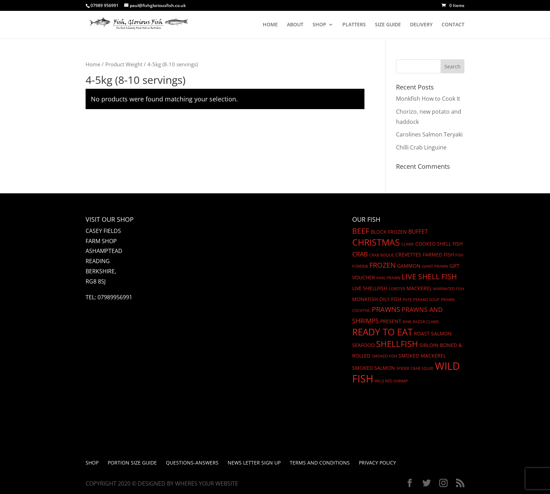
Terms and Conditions (320, 462)
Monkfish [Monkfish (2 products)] (365, 299)
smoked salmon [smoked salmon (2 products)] (373, 368)
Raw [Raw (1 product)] (407, 321)
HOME (270, 25)
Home (93, 64)
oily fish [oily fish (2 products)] (390, 299)
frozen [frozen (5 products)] (382, 265)
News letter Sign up (254, 462)
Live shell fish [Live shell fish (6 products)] (429, 276)
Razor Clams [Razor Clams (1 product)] (425, 321)
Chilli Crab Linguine (421, 147)
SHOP (319, 25)
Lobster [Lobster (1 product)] (397, 288)
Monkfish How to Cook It (428, 98)
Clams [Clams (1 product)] (407, 244)
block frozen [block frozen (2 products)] (389, 231)
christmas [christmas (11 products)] (376, 242)
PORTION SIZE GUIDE (132, 462)
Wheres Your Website (206, 483)
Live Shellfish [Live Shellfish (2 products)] (369, 288)
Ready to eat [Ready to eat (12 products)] (382, 332)
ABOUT (295, 25)
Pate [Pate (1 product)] (407, 299)
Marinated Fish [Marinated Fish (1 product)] (448, 288)
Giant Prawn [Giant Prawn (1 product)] (435, 266)
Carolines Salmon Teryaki (429, 134)
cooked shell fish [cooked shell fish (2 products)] (439, 243)
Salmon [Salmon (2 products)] (441, 333)
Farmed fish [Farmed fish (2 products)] (438, 254)
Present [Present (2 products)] (390, 321)
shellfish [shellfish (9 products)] (397, 343)
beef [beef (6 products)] (360, 231)
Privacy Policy (377, 462)
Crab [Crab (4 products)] (360, 254)
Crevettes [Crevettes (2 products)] (408, 254)
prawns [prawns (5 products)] (386, 309)
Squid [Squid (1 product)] (428, 368)
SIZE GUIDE (388, 25)
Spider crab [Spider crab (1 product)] (408, 368)
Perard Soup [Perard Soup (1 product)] (426, 299)
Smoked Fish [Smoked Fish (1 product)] (384, 356)
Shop (92, 462)
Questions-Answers (192, 462)
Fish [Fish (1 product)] (459, 255)
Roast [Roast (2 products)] (422, 333)
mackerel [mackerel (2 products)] (419, 288)
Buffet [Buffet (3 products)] (418, 231)
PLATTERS (354, 25)
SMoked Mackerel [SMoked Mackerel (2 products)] (422, 355)
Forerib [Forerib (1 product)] (360, 266)
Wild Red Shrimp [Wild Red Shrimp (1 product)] (391, 381)
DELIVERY (421, 25)
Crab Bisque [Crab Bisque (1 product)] (381, 255)
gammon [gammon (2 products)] (409, 265)
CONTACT (453, 25)
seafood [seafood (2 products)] (363, 345)
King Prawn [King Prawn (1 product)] (388, 277)
